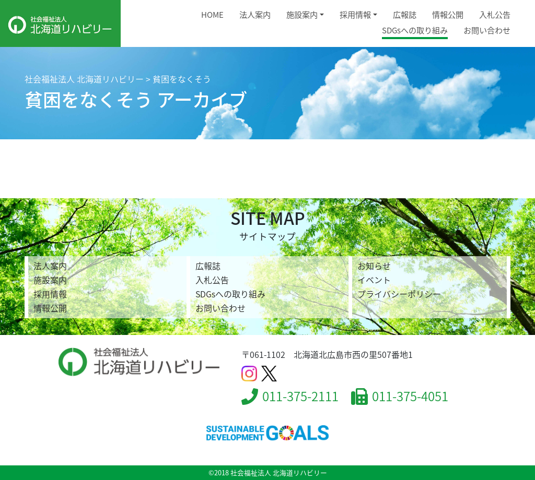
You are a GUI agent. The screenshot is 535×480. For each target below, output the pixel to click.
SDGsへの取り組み (415, 30)
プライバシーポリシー (399, 293)
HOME (212, 14)
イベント (374, 279)
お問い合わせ (486, 30)
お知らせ (374, 265)
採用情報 (355, 14)
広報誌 (404, 14)
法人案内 (255, 14)
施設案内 (302, 14)
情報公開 (447, 14)
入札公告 (494, 14)
